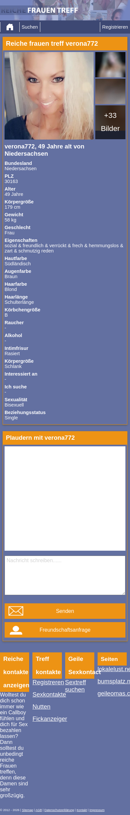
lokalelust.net (112, 669)
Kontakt (82, 810)
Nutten (41, 706)
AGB (38, 810)
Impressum (96, 810)
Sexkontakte (47, 694)
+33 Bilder (110, 122)
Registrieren (115, 27)
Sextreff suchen (75, 686)
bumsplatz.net (112, 681)
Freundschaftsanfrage (65, 630)
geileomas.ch (112, 693)
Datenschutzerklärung (59, 810)
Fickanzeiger (47, 718)
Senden (65, 611)
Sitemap (27, 810)
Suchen (30, 27)
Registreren (47, 682)
